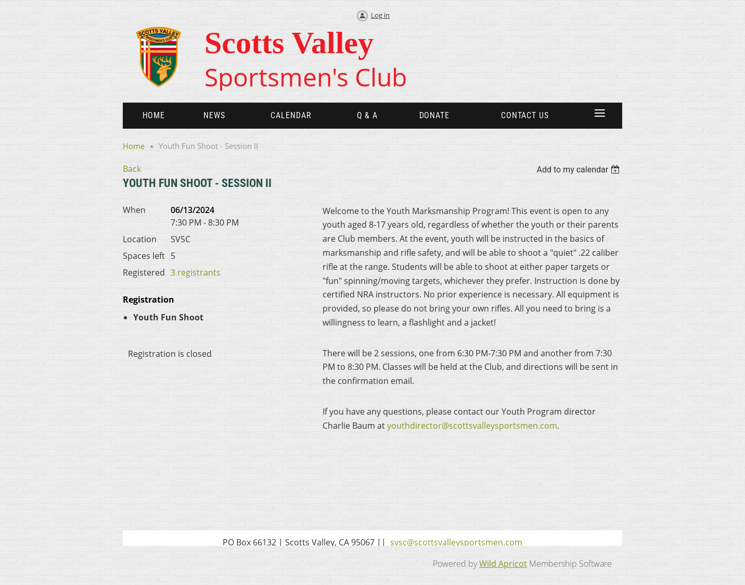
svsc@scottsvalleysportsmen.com (456, 542)
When (134, 210)
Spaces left (144, 256)
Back (132, 169)
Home (134, 146)
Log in (380, 15)
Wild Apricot (503, 563)
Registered (144, 272)
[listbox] (579, 169)
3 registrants (196, 272)
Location (140, 239)
